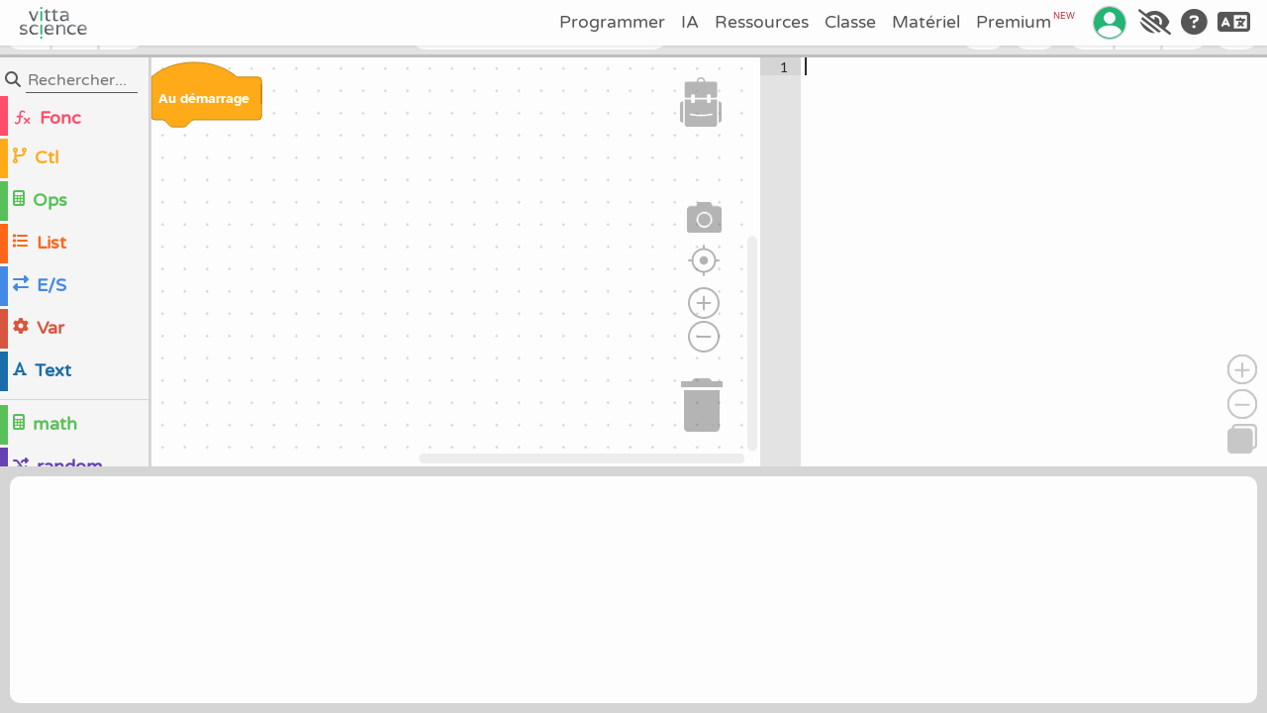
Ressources (762, 22)
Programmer (612, 22)
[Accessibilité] (1154, 23)
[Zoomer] (1242, 369)
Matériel (926, 22)
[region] (380, 261)
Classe (850, 22)
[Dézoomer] (1242, 404)
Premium (1025, 22)
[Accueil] (53, 23)
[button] (701, 102)
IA (690, 22)
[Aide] (1194, 23)
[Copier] (1242, 439)
